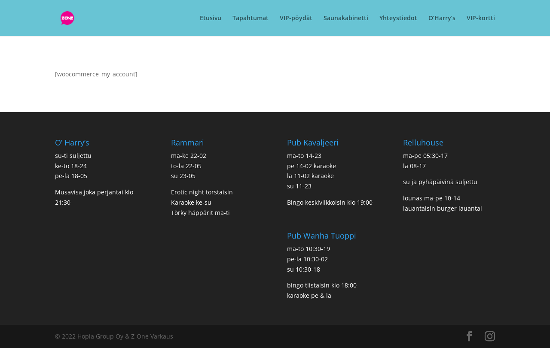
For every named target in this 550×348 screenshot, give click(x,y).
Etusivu (210, 18)
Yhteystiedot (398, 18)
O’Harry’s (441, 18)
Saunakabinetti (346, 18)
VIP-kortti (481, 18)
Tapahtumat (250, 18)
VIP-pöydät (296, 18)
